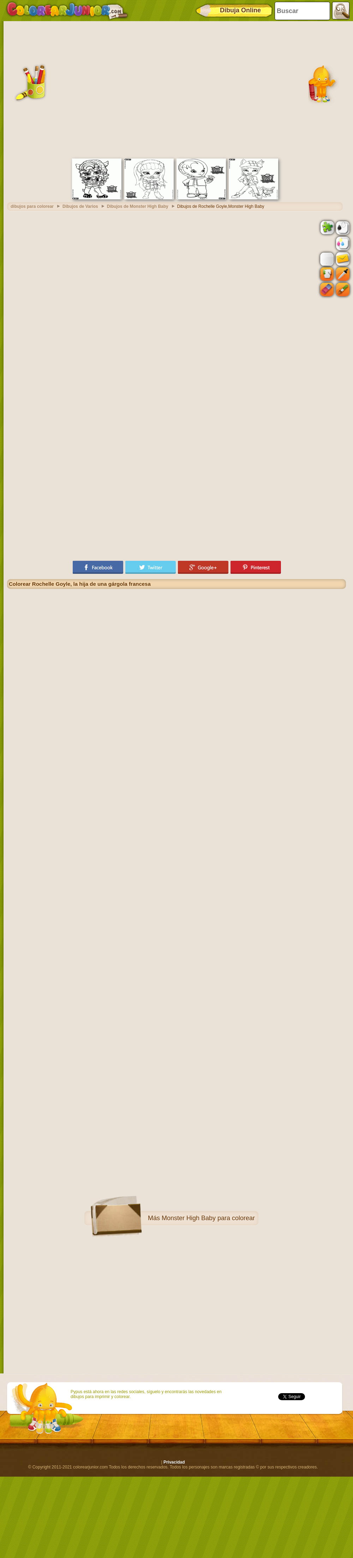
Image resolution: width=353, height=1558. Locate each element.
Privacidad (174, 1462)
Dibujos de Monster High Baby (137, 206)
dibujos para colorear (32, 206)
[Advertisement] (70, 89)
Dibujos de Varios (80, 206)
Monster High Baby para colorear (208, 1218)
